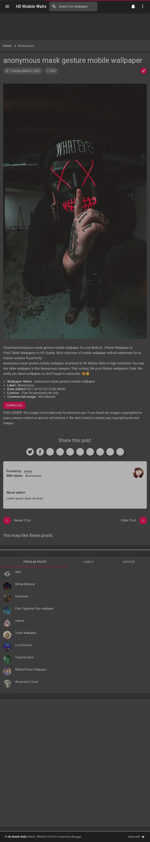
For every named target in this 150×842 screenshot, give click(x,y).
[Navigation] (7, 6)
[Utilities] (143, 6)
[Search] (54, 6)
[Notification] (133, 6)
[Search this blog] (73, 6)
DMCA (31, 836)
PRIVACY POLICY (46, 836)
